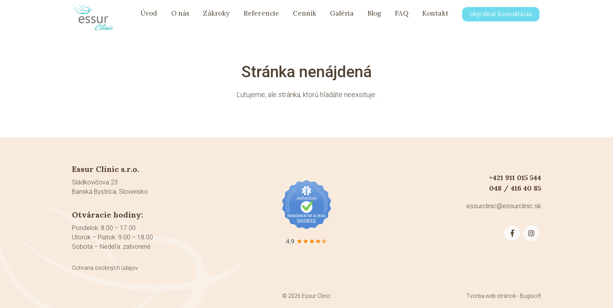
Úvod (149, 16)
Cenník (304, 16)
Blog (374, 16)
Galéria (341, 16)
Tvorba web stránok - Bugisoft (503, 296)
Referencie (262, 16)
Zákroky (216, 16)
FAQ (402, 16)
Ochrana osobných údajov (105, 268)
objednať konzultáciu (501, 17)
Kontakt (435, 16)
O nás (180, 16)
